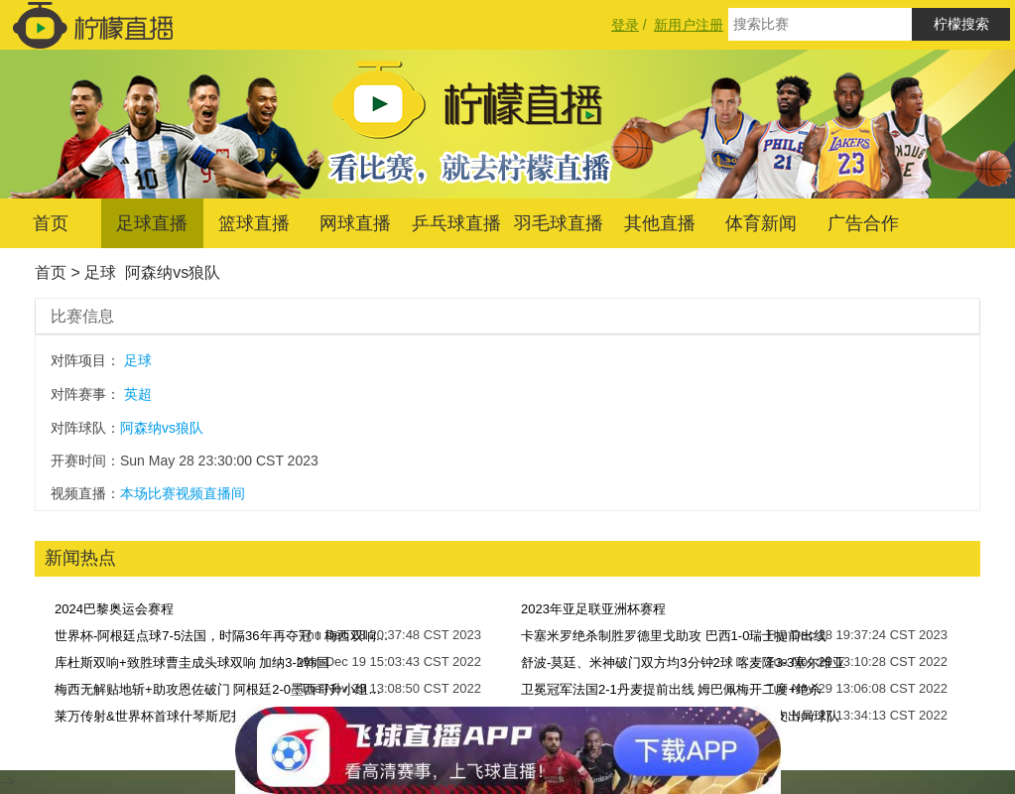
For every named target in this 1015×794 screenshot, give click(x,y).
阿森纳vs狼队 (172, 272)
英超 (138, 394)
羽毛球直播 (558, 223)
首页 (50, 223)
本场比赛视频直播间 (182, 493)
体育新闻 (761, 223)
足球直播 (152, 223)
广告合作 (863, 223)
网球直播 (355, 223)
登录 (625, 25)
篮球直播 (254, 223)
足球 (100, 272)
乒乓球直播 (456, 223)
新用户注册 (688, 25)
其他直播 (660, 223)
